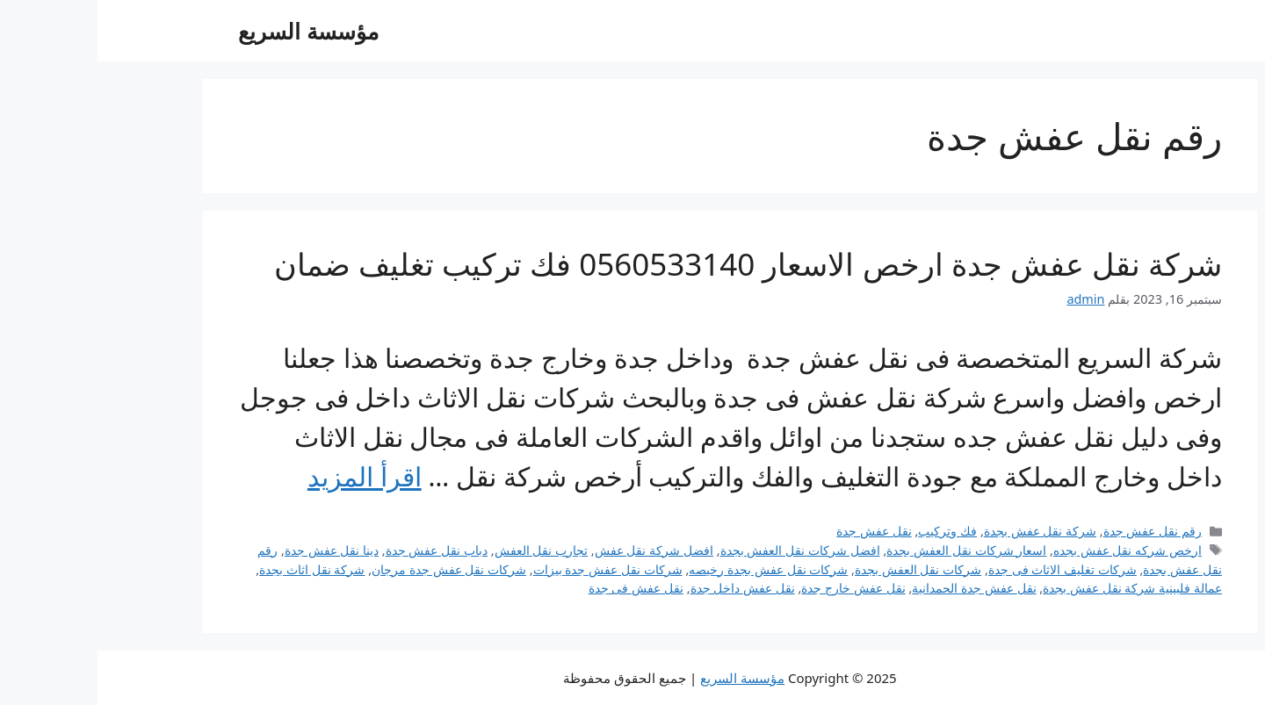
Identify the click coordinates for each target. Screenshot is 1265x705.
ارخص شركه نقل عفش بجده (1030, 550)
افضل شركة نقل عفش (556, 550)
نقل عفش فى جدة (538, 587)
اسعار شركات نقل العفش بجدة (869, 550)
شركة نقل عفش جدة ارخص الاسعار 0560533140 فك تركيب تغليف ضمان (650, 263)
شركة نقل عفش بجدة (942, 530)
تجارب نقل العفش (444, 550)
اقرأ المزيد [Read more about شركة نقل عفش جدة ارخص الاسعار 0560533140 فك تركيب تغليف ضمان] (267, 476)
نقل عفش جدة (776, 530)
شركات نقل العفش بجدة (820, 569)
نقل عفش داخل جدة (645, 587)
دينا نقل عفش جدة (234, 550)
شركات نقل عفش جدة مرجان (351, 569)
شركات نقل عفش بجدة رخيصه (670, 569)
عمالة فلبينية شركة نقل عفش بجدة (1034, 587)
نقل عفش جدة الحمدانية (876, 587)
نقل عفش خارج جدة (755, 587)
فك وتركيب (849, 530)
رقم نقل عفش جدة (1055, 530)
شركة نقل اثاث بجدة (214, 569)
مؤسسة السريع (211, 31)
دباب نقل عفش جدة (339, 550)
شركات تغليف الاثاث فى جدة (965, 569)
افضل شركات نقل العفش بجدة (703, 550)
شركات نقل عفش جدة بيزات (510, 569)
